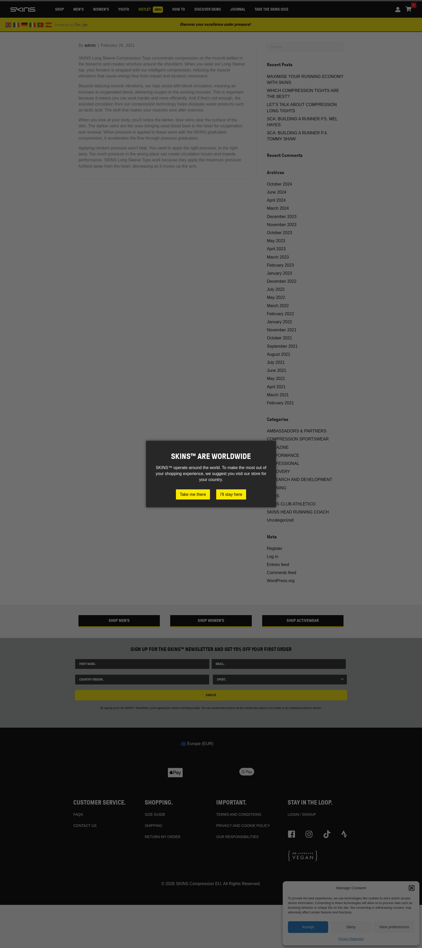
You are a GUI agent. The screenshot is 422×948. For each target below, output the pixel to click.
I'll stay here (231, 494)
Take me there (193, 494)
